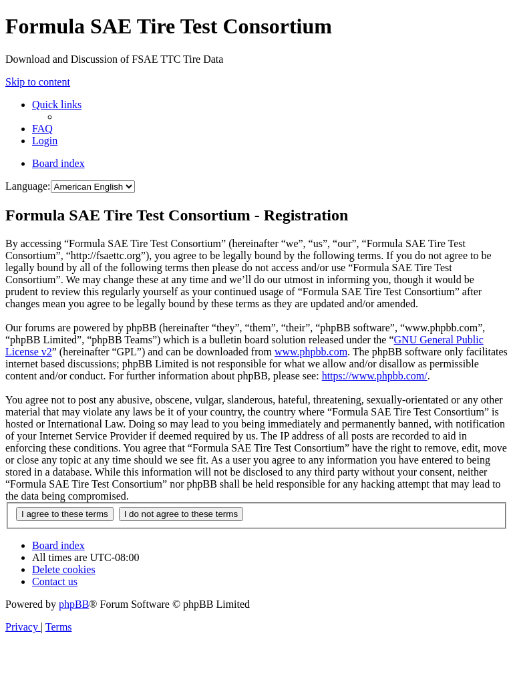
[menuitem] (42, 128)
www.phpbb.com (311, 351)
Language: (28, 186)
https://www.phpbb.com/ (375, 375)
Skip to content (37, 82)
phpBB (74, 604)
